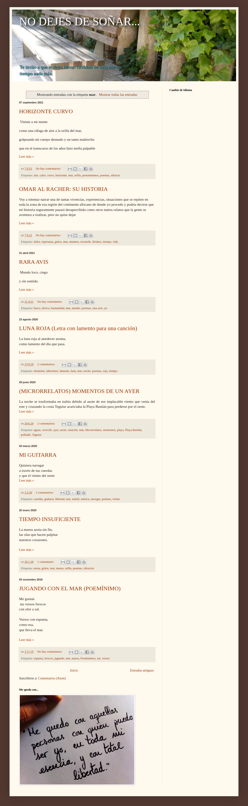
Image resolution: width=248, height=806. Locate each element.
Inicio (74, 670)
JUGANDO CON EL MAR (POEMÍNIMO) (70, 588)
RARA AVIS (33, 262)
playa (120, 430)
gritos (58, 241)
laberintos (52, 371)
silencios (88, 568)
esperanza (47, 241)
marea (59, 568)
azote (63, 430)
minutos (74, 241)
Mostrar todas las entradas (118, 94)
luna (73, 371)
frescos (48, 658)
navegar (95, 499)
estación (73, 430)
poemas (104, 175)
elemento (39, 371)
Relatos (96, 241)
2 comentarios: (46, 364)
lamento (64, 371)
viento (116, 499)
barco (37, 308)
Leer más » (26, 156)
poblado (26, 434)
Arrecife (47, 430)
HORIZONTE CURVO (46, 111)
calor (43, 175)
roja (105, 371)
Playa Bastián (133, 430)
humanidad (57, 308)
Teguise (36, 434)
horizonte (61, 175)
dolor (37, 241)
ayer (55, 430)
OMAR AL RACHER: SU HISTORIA (63, 189)
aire (36, 175)
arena (37, 568)
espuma (38, 658)
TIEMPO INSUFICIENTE (50, 519)
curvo (50, 175)
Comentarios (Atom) (52, 678)
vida (115, 241)
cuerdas (38, 499)
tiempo (107, 241)
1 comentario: (46, 562)
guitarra (49, 499)
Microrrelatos (93, 430)
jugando (59, 658)
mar (70, 175)
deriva (45, 308)
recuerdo (85, 241)
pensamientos (90, 175)
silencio (115, 175)
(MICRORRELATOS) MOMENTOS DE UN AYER (79, 391)
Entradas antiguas (142, 670)
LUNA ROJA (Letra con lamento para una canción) (78, 328)
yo (105, 308)
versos (105, 658)
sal (98, 658)
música (85, 499)
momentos (109, 430)
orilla (77, 175)
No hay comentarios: (49, 168)
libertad (59, 499)
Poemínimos (88, 658)
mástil (75, 499)
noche (87, 371)
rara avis (97, 308)
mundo (76, 308)
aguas (37, 430)
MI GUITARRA (38, 455)
